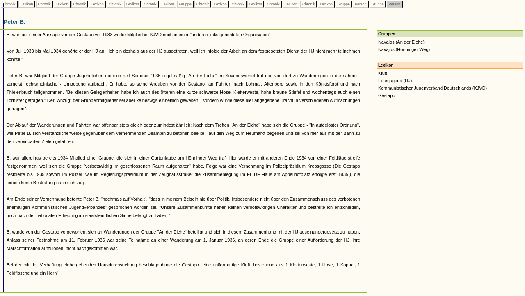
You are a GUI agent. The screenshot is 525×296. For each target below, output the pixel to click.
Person (361, 4)
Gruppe (185, 4)
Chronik (9, 4)
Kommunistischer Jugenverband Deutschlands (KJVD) (432, 88)
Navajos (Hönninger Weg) (404, 49)
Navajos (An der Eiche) (401, 41)
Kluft (382, 73)
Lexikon (26, 4)
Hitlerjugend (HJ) (395, 80)
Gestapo (386, 95)
